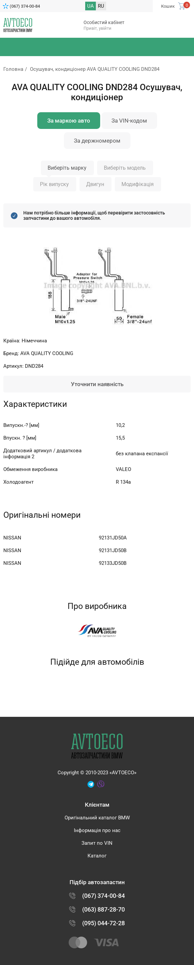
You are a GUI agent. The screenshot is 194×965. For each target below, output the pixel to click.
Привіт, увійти (97, 28)
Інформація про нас (97, 830)
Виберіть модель (125, 168)
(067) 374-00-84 (25, 6)
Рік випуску (54, 184)
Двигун (95, 184)
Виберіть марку (67, 168)
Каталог (97, 856)
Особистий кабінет (104, 22)
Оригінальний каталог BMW (97, 818)
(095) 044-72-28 (103, 923)
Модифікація (137, 184)
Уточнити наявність (97, 384)
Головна (13, 69)
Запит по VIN (97, 843)
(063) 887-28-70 (103, 909)
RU (101, 6)
